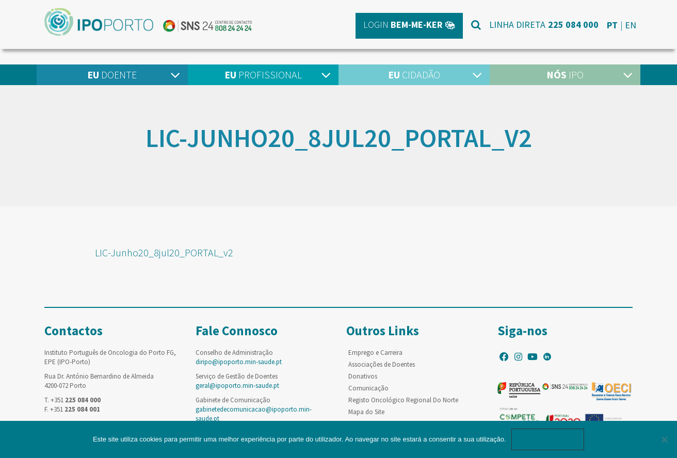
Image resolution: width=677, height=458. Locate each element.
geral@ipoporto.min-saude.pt (237, 385)
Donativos (362, 376)
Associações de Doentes (381, 364)
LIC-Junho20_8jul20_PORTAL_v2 (164, 252)
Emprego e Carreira (375, 352)
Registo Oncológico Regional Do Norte (403, 400)
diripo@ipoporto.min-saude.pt (239, 361)
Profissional (263, 74)
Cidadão (414, 74)
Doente (112, 74)
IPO (565, 74)
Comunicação (368, 388)
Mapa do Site (366, 411)
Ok (548, 439)
